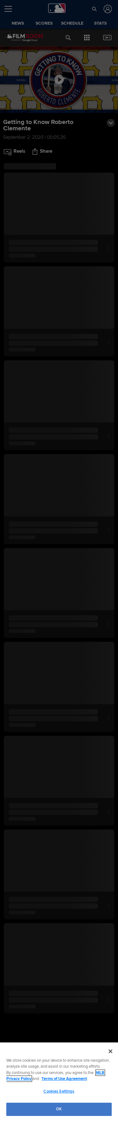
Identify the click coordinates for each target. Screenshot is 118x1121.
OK (59, 1109)
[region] (59, 1081)
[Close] (110, 1051)
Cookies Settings (58, 1091)
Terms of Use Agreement (64, 1078)
